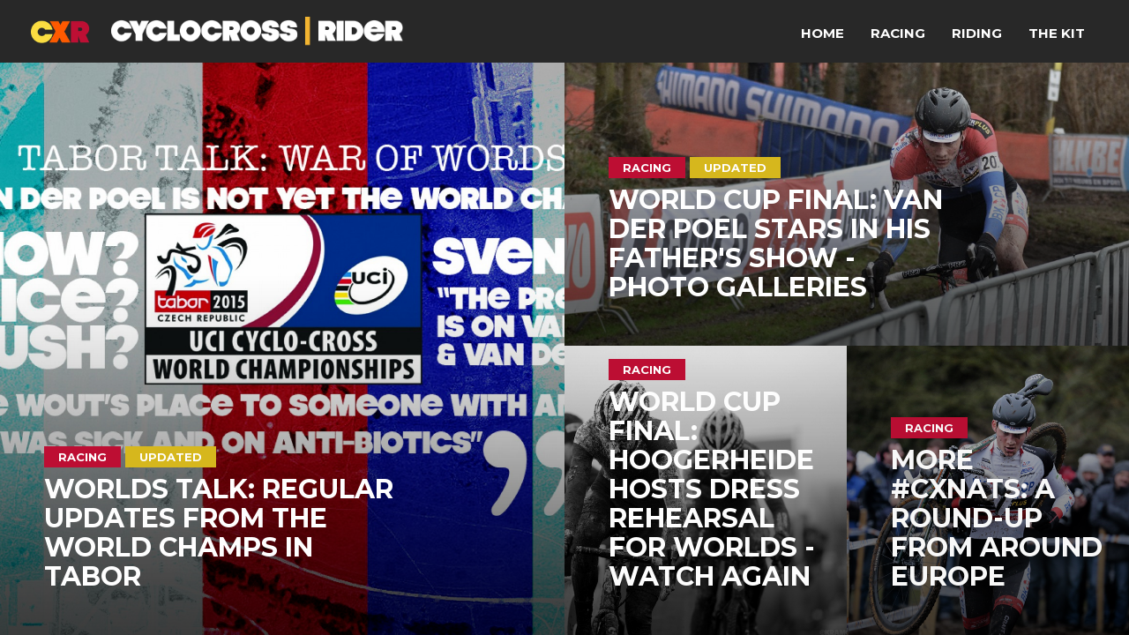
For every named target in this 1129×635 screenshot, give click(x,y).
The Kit (1056, 33)
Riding (977, 33)
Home (822, 33)
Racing (898, 33)
